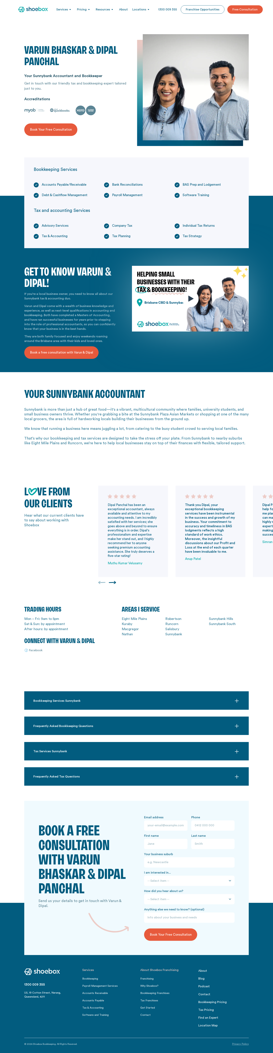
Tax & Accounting (93, 1007)
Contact (145, 1015)
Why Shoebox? (149, 986)
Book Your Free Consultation (51, 129)
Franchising (147, 978)
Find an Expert (208, 1017)
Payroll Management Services (100, 986)
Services (62, 9)
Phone (195, 817)
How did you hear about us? (163, 891)
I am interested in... (157, 872)
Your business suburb (158, 854)
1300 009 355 (167, 9)
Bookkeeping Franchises (154, 993)
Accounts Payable (93, 1000)
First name (151, 835)
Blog (201, 978)
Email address (153, 817)
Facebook (35, 650)
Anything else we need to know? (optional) (174, 909)
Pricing (82, 9)
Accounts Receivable (95, 993)
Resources (103, 9)
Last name (198, 835)
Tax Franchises (149, 1000)
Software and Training (95, 1015)
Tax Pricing (206, 1009)
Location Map (208, 1025)
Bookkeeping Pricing (212, 1002)
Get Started (147, 1007)
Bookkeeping (90, 978)
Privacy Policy (240, 1044)
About (123, 9)
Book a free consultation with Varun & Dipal (61, 352)
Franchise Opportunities (202, 9)
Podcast (204, 986)
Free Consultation (245, 9)
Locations (139, 9)
